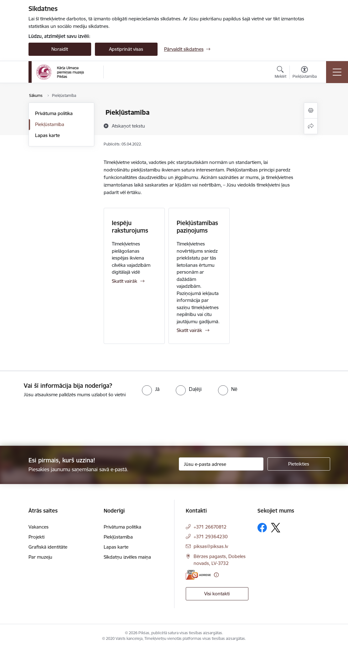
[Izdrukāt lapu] (310, 110)
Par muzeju (40, 557)
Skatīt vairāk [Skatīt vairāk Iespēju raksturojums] (124, 281)
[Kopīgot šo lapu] (310, 126)
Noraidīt (59, 49)
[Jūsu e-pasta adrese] (221, 464)
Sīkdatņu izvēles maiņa (127, 557)
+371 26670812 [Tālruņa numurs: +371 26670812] (210, 527)
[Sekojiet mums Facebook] (262, 527)
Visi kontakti (217, 594)
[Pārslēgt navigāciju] (337, 72)
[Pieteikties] (298, 464)
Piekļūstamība (49, 124)
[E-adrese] (198, 575)
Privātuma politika (54, 113)
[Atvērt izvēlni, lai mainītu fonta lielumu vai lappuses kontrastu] (304, 73)
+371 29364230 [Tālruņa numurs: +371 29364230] (211, 537)
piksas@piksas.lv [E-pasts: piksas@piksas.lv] (211, 546)
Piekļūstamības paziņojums (197, 226)
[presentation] (52, 422)
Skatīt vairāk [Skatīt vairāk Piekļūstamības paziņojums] (189, 330)
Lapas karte (47, 135)
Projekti (36, 537)
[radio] (150, 389)
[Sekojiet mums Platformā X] (275, 527)
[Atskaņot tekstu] (128, 125)
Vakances (39, 527)
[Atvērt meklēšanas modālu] (280, 73)
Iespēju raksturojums (130, 226)
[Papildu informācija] (216, 574)
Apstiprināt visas (126, 49)
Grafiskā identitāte (48, 547)
